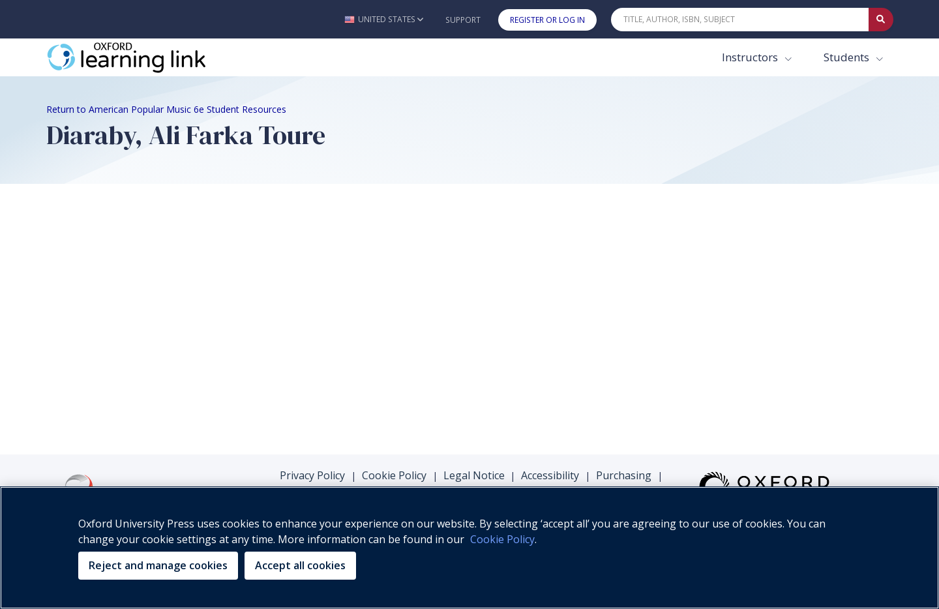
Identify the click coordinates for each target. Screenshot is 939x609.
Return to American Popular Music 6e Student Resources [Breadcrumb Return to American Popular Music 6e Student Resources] (166, 109)
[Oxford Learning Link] (144, 57)
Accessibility (550, 475)
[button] (384, 19)
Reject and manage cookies (158, 565)
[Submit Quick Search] (881, 19)
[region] (469, 547)
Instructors (751, 57)
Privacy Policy (312, 475)
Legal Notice (474, 475)
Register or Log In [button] (547, 19)
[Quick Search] (740, 19)
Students (848, 57)
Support (463, 19)
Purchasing (623, 475)
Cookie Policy (394, 475)
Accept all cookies (300, 565)
